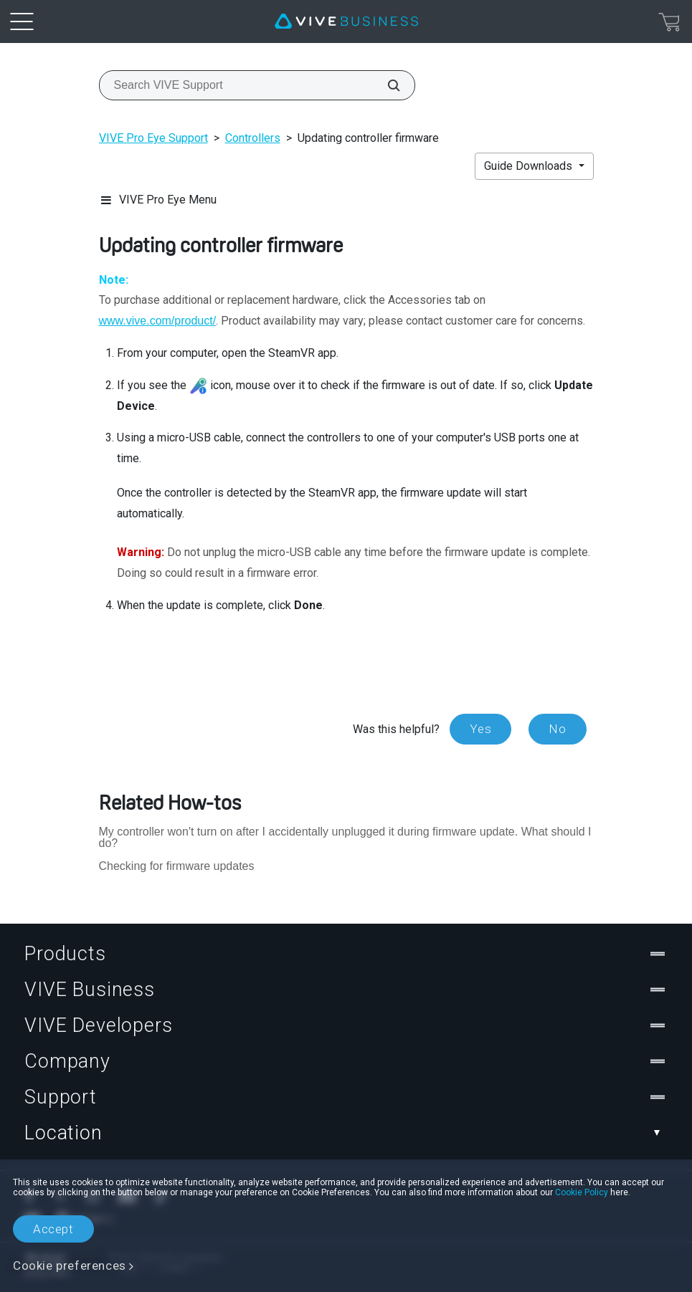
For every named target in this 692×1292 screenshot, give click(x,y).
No (557, 729)
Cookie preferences (69, 1265)
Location (346, 1133)
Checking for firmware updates (177, 866)
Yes (480, 729)
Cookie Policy (581, 1192)
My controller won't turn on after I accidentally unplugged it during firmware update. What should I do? (345, 837)
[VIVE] (346, 21)
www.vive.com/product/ (158, 321)
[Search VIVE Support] (385, 85)
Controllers (252, 138)
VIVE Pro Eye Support (153, 138)
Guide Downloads (529, 166)
